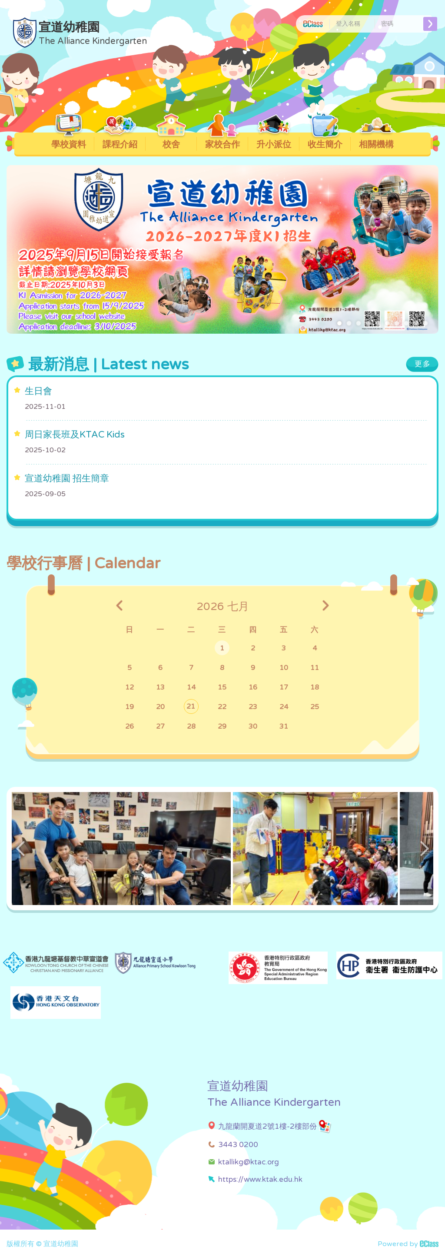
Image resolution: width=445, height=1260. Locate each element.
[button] (339, 323)
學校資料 (68, 141)
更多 (423, 363)
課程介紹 (120, 141)
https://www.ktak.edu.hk (260, 1179)
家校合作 (222, 141)
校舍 (171, 141)
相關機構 (376, 141)
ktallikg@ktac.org (248, 1162)
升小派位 (274, 141)
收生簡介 (325, 141)
